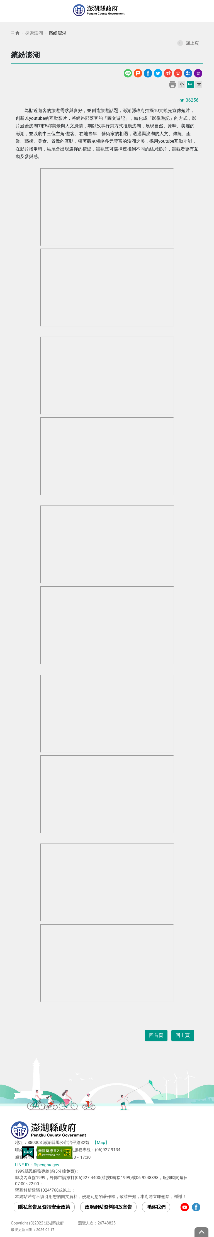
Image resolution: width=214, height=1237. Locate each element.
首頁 (17, 33)
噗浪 (138, 72)
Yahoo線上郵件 (198, 72)
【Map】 (101, 1142)
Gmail (178, 72)
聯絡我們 (156, 1207)
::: (12, 32)
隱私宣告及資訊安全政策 (44, 1207)
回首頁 (156, 1035)
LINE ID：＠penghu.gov (37, 1164)
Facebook (148, 72)
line (128, 72)
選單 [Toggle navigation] (204, 11)
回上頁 (188, 43)
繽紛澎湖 (58, 33)
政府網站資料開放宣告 (108, 1207)
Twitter (158, 72)
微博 (168, 72)
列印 (172, 84)
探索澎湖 (34, 33)
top (201, 1232)
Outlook (188, 72)
